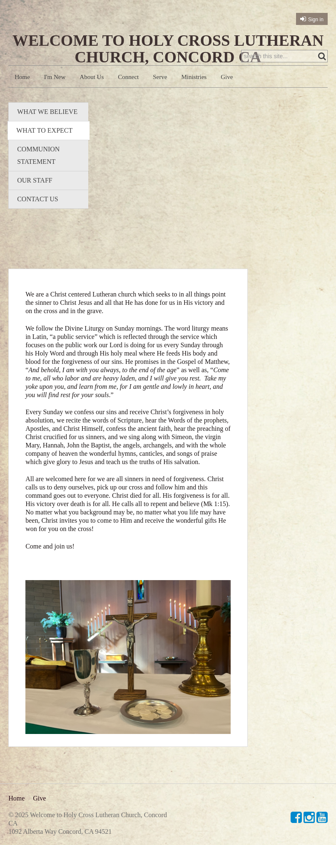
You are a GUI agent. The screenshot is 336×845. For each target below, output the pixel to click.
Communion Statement (38, 155)
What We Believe (47, 111)
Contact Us (37, 199)
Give (227, 77)
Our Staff (34, 180)
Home (22, 77)
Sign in (316, 19)
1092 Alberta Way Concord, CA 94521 (60, 831)
